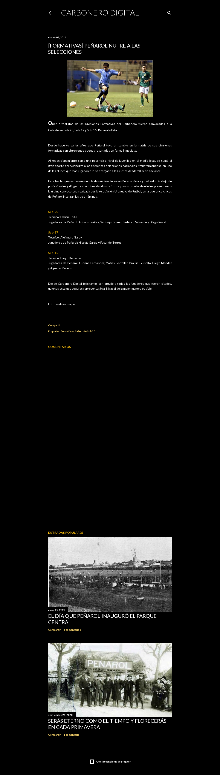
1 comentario (71, 734)
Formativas (67, 331)
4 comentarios (72, 629)
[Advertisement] (110, 490)
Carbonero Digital (100, 12)
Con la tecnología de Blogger (110, 761)
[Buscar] (169, 12)
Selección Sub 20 (85, 331)
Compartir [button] (54, 325)
